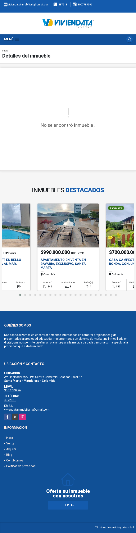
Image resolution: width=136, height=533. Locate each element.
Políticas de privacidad (21, 466)
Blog (9, 454)
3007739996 (85, 4)
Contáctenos (14, 460)
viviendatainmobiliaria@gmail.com (27, 409)
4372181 (63, 4)
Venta (10, 443)
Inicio (5, 50)
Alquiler (11, 449)
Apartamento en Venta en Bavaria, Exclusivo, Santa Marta (63, 264)
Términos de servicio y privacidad (114, 527)
